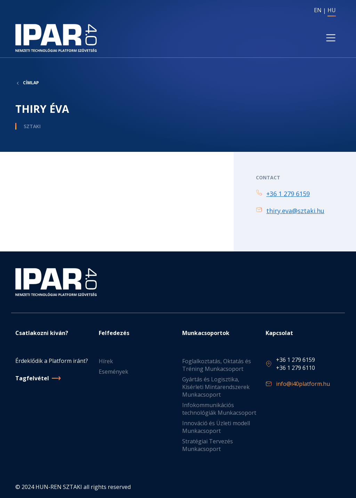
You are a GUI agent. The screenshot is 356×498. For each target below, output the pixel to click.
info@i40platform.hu (303, 384)
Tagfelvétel (32, 378)
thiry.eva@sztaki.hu (295, 211)
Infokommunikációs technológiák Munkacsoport (219, 409)
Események (113, 371)
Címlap (31, 83)
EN (318, 10)
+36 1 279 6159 (288, 193)
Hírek (106, 361)
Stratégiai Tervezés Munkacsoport (207, 445)
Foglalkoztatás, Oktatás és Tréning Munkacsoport (216, 365)
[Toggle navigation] (331, 38)
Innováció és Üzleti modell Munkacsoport (216, 427)
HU (331, 10)
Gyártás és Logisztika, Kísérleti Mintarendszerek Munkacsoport (216, 386)
